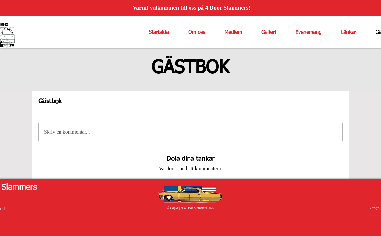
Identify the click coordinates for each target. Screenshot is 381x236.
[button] (191, 32)
